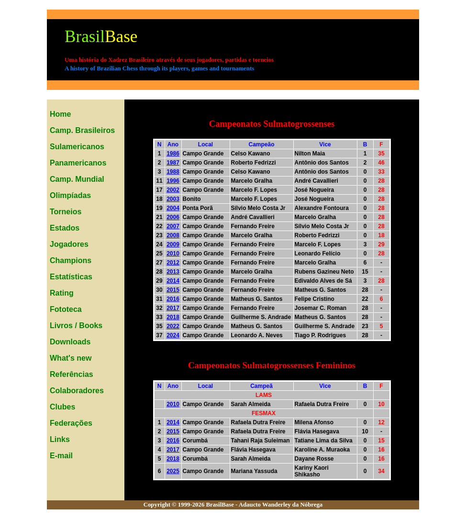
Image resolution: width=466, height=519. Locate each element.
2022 (172, 326)
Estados (64, 228)
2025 (172, 471)
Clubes (62, 407)
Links (60, 439)
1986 (172, 153)
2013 (172, 271)
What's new (70, 358)
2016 (172, 299)
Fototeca (66, 309)
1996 (172, 180)
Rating (62, 293)
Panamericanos (78, 163)
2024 (172, 335)
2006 (172, 217)
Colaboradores (77, 390)
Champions (70, 260)
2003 (172, 199)
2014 (172, 280)
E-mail (61, 456)
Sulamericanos (77, 147)
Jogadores (69, 244)
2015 (172, 290)
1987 (172, 162)
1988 (172, 171)
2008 (172, 235)
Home (60, 114)
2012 (172, 262)
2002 (172, 190)
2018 (172, 317)
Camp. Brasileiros (82, 130)
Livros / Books (76, 325)
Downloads (70, 342)
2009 (172, 244)
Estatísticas (71, 277)
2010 (172, 253)
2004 (172, 208)
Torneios (65, 212)
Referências (71, 374)
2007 (172, 226)
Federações (71, 423)
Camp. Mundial (77, 179)
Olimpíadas (70, 195)
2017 (172, 308)
